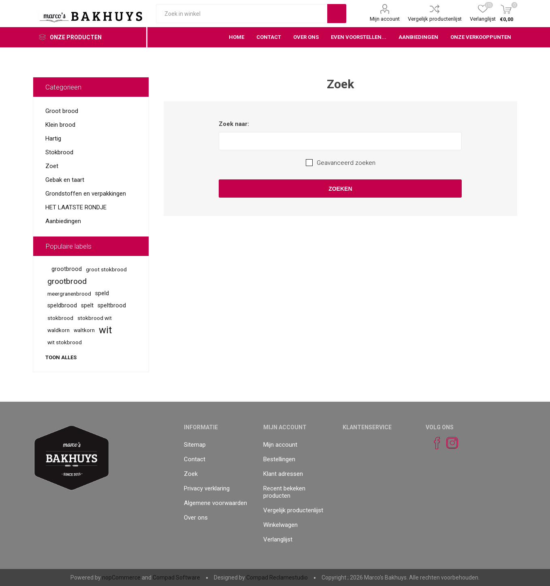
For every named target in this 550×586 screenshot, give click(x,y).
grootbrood (66, 269)
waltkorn (84, 330)
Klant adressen (283, 473)
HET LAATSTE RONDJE (76, 207)
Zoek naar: (234, 124)
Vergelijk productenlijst (435, 19)
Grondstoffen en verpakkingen (85, 193)
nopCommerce (121, 577)
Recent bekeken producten (284, 492)
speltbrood (112, 305)
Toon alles (61, 357)
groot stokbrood (106, 269)
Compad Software (176, 577)
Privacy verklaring (207, 488)
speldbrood (62, 305)
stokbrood (60, 318)
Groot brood (61, 111)
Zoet (51, 166)
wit (105, 330)
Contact (194, 459)
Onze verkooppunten (480, 37)
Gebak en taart (64, 179)
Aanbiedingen (63, 221)
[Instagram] (448, 443)
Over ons (196, 517)
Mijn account (385, 19)
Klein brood (60, 124)
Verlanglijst (277, 539)
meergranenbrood (69, 293)
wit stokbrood (64, 342)
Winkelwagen (280, 524)
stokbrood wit (94, 318)
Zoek (191, 473)
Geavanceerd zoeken (346, 162)
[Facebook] (433, 443)
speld (102, 293)
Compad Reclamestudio (277, 577)
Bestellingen (279, 459)
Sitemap (195, 444)
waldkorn (58, 330)
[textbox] (241, 13)
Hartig (53, 138)
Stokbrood (59, 152)
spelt (87, 305)
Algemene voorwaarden (215, 503)
